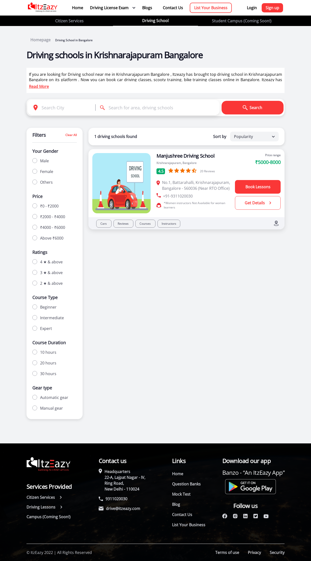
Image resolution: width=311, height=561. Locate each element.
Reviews (123, 224)
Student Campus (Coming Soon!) (241, 21)
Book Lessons (257, 187)
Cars (103, 224)
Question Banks (186, 484)
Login (252, 7)
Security (277, 552)
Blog (176, 504)
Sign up (272, 7)
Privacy (254, 552)
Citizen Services (69, 21)
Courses (145, 224)
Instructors (169, 224)
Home (77, 7)
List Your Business (210, 7)
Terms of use (227, 552)
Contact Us (173, 7)
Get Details (258, 203)
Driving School (155, 20)
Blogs (147, 7)
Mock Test (181, 494)
